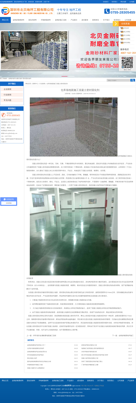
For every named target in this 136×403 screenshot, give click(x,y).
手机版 (102, 386)
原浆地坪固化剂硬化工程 (89, 345)
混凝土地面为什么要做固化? (36, 368)
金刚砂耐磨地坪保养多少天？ (36, 345)
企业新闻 (7, 89)
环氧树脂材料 (46, 20)
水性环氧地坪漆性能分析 (89, 351)
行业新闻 (7, 95)
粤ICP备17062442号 (87, 386)
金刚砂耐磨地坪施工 (126, 335)
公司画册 (128, 20)
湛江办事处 (125, 35)
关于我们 (106, 20)
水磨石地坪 (19, 78)
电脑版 (96, 386)
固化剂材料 (32, 20)
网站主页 (5, 380)
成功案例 (84, 20)
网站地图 (123, 2)
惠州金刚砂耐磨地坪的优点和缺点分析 (39, 361)
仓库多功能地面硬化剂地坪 (35, 348)
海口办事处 (125, 39)
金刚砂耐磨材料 (18, 20)
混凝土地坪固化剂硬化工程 (89, 358)
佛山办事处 (125, 32)
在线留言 (106, 2)
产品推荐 (131, 380)
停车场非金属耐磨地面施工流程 (44, 335)
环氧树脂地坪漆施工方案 (35, 365)
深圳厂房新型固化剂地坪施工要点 (91, 361)
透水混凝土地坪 (32, 358)
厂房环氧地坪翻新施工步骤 (89, 365)
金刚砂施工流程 (60, 20)
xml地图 (131, 2)
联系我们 (114, 2)
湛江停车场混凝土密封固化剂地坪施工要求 (94, 355)
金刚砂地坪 (11, 78)
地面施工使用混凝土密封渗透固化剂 (92, 348)
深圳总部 (124, 28)
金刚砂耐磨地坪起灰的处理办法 (37, 351)
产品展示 (74, 20)
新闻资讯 (95, 20)
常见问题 (7, 100)
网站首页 (28, 83)
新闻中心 (35, 83)
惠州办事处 (125, 42)
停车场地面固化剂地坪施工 (35, 355)
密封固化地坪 (27, 78)
